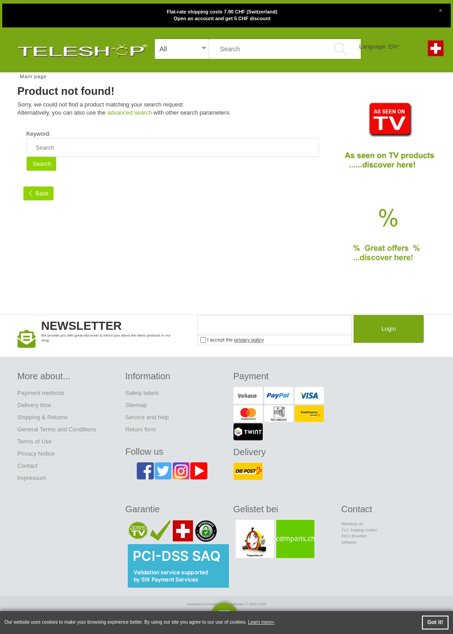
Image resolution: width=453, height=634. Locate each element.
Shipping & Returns (43, 417)
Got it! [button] (435, 622)
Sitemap (136, 405)
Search (41, 163)
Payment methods (41, 393)
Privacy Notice (36, 453)
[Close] (440, 9)
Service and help (147, 417)
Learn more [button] (260, 622)
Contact (28, 465)
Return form (141, 429)
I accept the (232, 340)
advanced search (129, 112)
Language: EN (377, 46)
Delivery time (34, 405)
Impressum (32, 477)
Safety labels (142, 393)
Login (386, 330)
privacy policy (249, 339)
